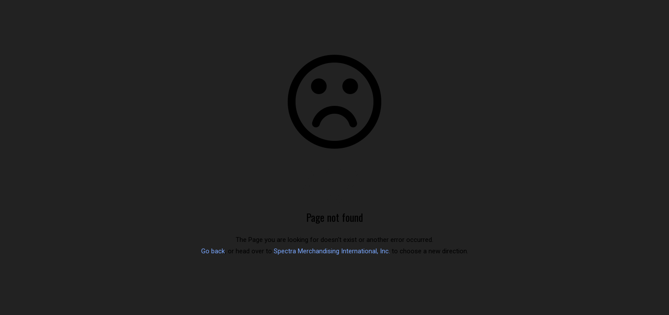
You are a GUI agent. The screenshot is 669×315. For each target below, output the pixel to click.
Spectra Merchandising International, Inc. (332, 251)
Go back (213, 251)
